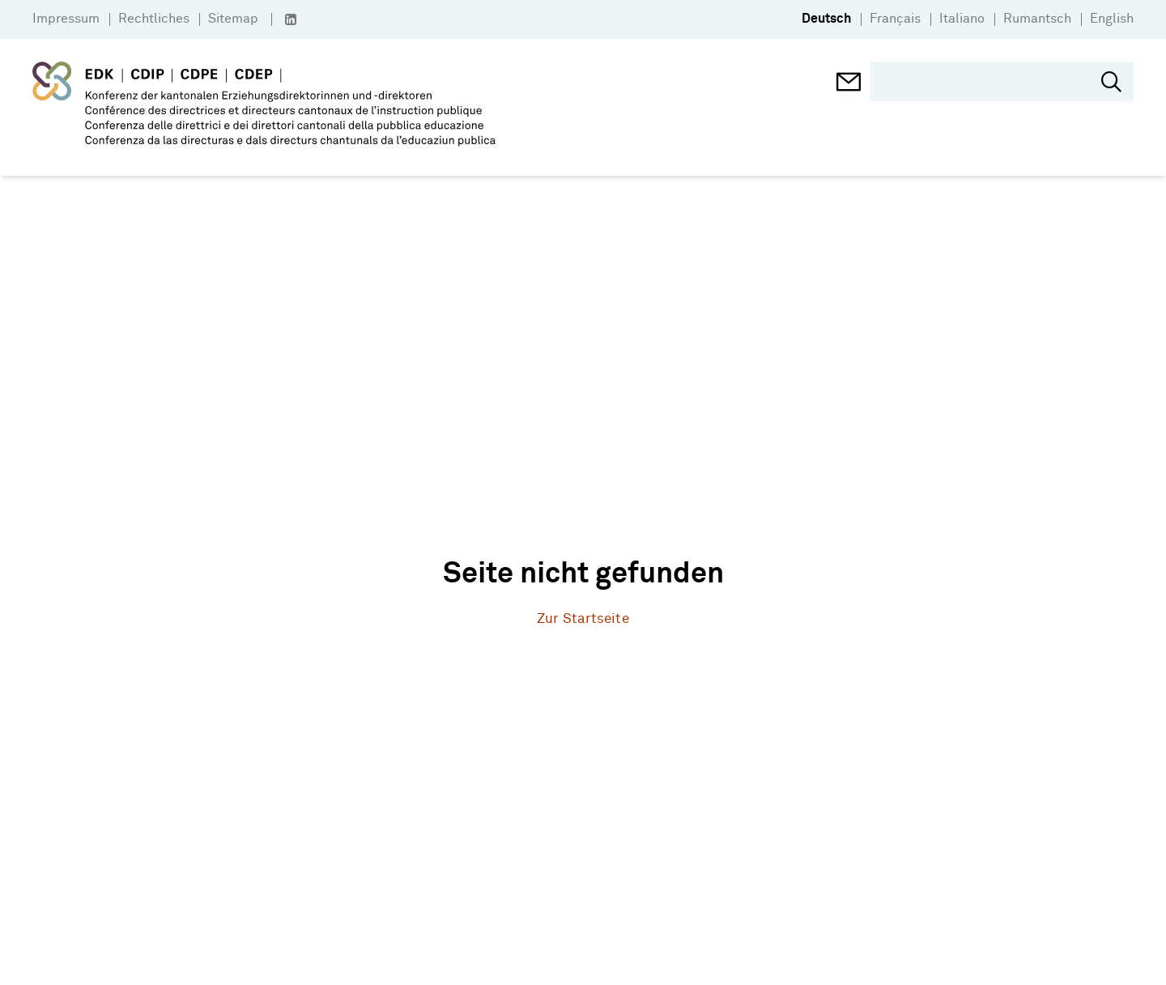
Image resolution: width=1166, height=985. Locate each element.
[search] (990, 81)
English (1112, 18)
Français (895, 18)
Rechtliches (153, 18)
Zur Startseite (582, 619)
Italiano (962, 18)
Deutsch (826, 18)
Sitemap (233, 18)
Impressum (66, 18)
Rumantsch (1037, 18)
